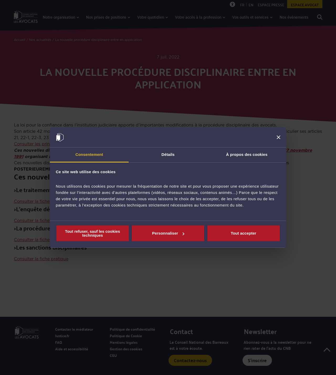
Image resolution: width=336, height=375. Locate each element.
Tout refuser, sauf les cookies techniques (92, 233)
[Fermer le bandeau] (278, 137)
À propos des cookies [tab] (246, 154)
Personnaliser (168, 233)
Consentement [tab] (89, 154)
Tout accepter (243, 233)
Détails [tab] (168, 154)
